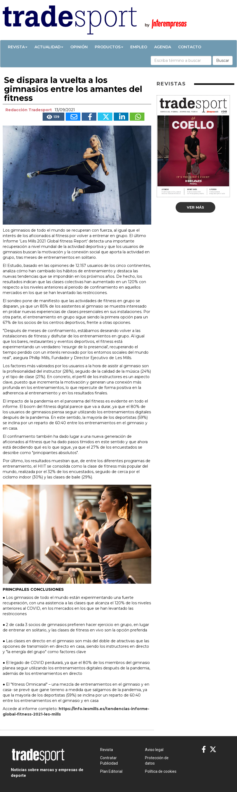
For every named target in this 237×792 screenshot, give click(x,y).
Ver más (195, 207)
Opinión (79, 46)
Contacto (189, 46)
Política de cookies (160, 771)
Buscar (222, 60)
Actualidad (48, 46)
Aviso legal (154, 750)
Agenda (162, 46)
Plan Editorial (111, 771)
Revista (17, 46)
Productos (109, 46)
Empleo (138, 46)
